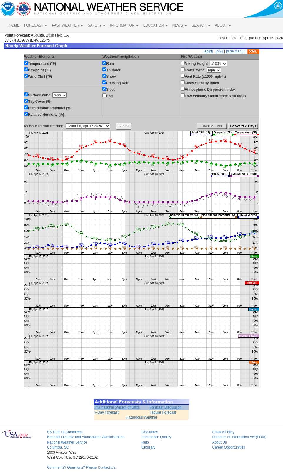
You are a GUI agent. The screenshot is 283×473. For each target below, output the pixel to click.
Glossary (148, 447)
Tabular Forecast (163, 412)
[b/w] (219, 51)
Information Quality (156, 437)
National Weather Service (67, 442)
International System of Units (116, 407)
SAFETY (96, 25)
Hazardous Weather (141, 417)
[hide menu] (235, 51)
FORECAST (35, 25)
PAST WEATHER (67, 25)
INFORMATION (124, 25)
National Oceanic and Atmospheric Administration (85, 437)
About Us (219, 442)
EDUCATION (155, 25)
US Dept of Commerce (65, 432)
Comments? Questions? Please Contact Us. (81, 467)
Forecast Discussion (166, 407)
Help (145, 442)
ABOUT (223, 25)
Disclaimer (150, 432)
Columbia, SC (58, 447)
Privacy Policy (223, 432)
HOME (14, 25)
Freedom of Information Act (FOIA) (239, 437)
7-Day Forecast (106, 412)
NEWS (179, 25)
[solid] (208, 51)
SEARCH (201, 25)
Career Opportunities (228, 447)
